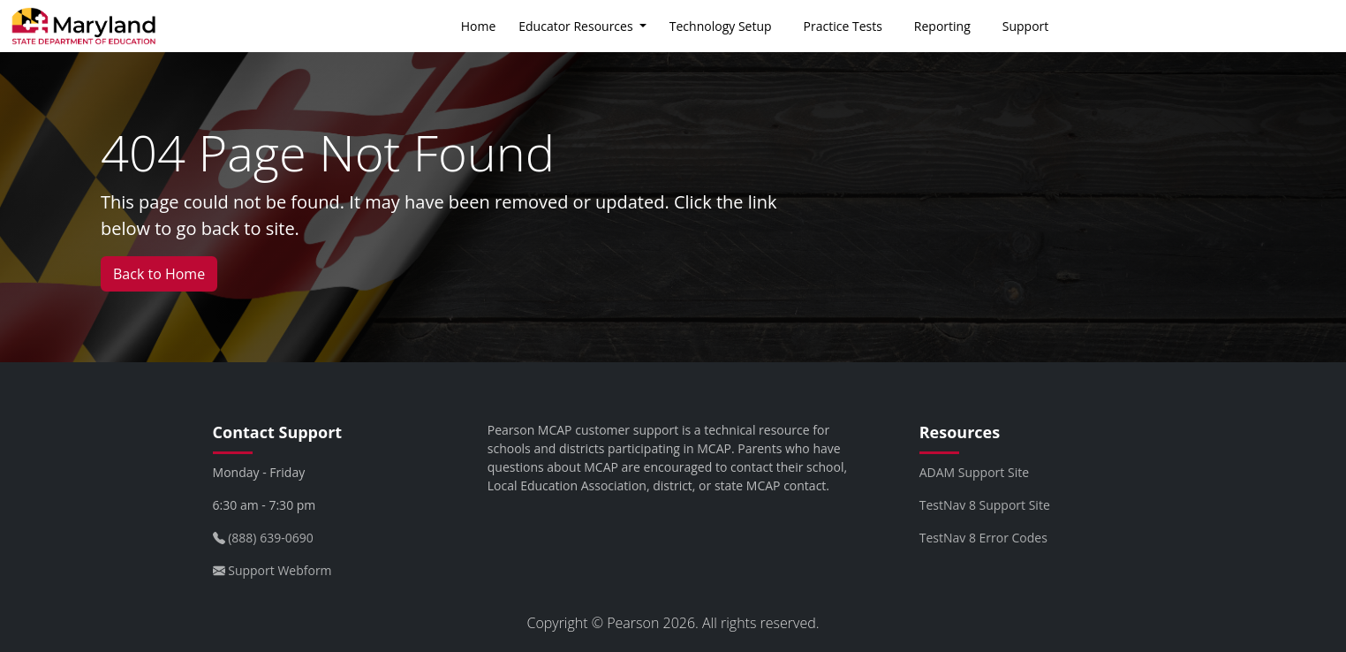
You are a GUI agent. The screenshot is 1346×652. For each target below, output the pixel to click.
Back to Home (159, 274)
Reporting (942, 26)
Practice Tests (843, 26)
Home (478, 26)
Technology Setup (720, 26)
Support (1025, 26)
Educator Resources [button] (577, 26)
